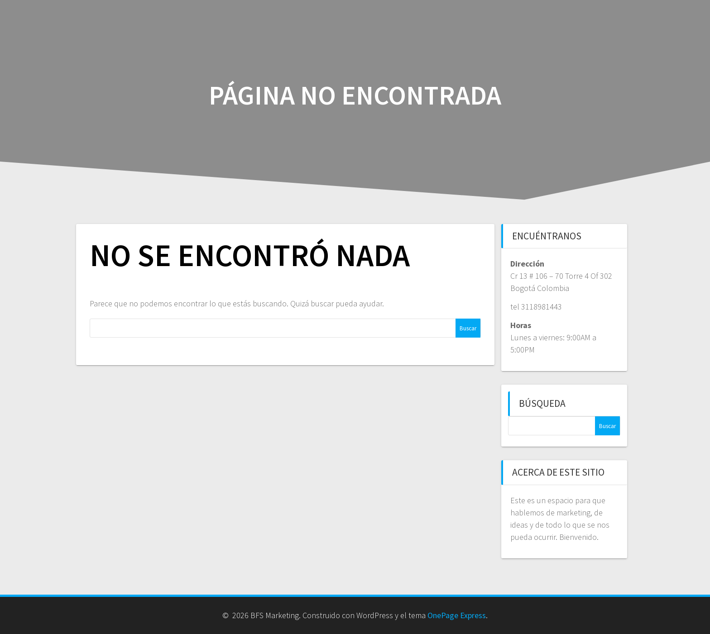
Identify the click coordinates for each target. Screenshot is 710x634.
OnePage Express (456, 615)
